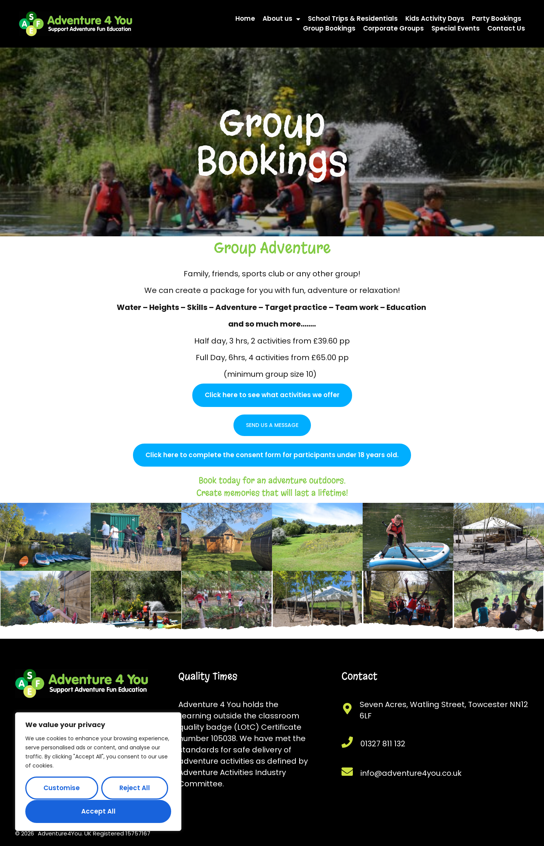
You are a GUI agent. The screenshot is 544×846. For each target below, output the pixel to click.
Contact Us (506, 28)
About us (281, 19)
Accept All (98, 811)
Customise (61, 787)
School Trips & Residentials (353, 18)
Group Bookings (329, 28)
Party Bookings (496, 18)
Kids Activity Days (434, 18)
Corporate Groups (393, 28)
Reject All (134, 787)
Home (245, 18)
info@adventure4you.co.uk (411, 773)
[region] (98, 772)
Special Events (455, 28)
